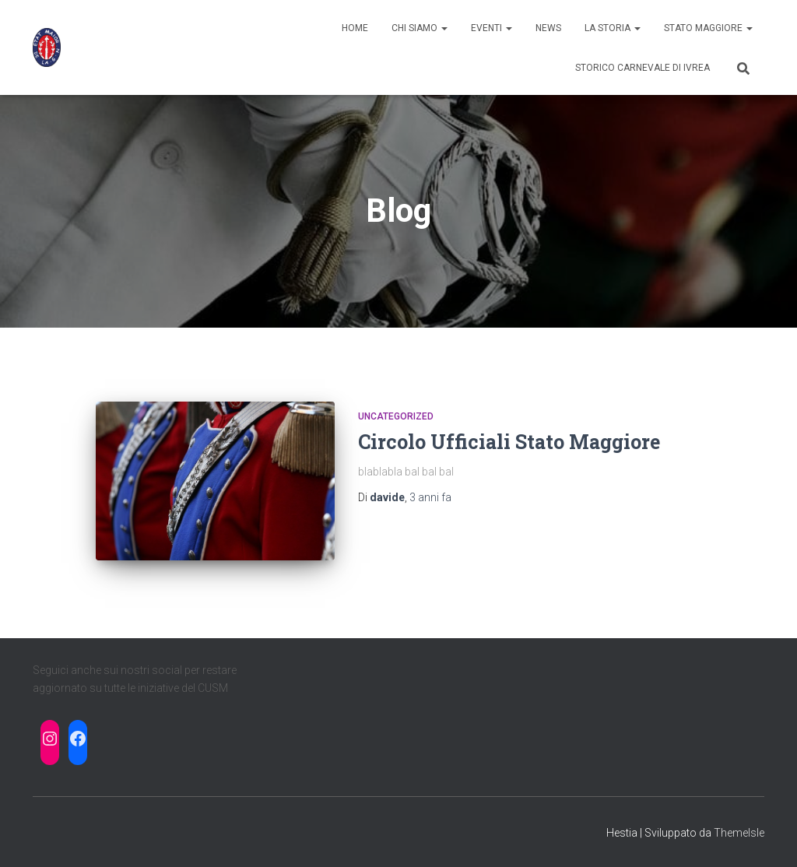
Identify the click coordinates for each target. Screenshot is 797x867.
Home (355, 28)
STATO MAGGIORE (708, 28)
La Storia (613, 28)
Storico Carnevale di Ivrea (642, 67)
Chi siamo (419, 28)
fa (430, 497)
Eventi (491, 28)
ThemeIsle (739, 833)
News (548, 28)
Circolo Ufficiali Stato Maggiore (509, 442)
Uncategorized (396, 416)
